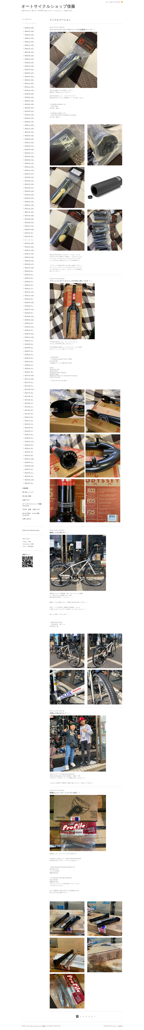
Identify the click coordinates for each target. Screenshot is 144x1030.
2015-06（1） (29, 472)
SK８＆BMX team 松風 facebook (31, 514)
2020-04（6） (29, 278)
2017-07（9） (29, 392)
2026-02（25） (29, 34)
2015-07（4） (29, 469)
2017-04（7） (29, 403)
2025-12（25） (29, 41)
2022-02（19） (29, 201)
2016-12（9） (29, 417)
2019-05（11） (29, 316)
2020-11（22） (29, 253)
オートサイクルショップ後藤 (48, 6)
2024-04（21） (29, 111)
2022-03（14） (29, 198)
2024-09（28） (29, 93)
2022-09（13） (29, 177)
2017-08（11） (29, 389)
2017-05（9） (29, 399)
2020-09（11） (29, 260)
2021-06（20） (29, 229)
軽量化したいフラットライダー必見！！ (65, 793)
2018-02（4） (29, 368)
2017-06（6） (29, 396)
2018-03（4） (29, 365)
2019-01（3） (29, 330)
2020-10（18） (29, 257)
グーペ (114, 1026)
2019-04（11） (29, 319)
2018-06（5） (29, 354)
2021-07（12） (29, 226)
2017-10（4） (29, 382)
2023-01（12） (29, 163)
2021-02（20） (29, 243)
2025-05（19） (29, 66)
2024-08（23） (29, 97)
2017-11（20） (29, 378)
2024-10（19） (29, 90)
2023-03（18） (29, 156)
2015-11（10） (29, 458)
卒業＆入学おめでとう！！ (60, 713)
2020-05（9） (29, 274)
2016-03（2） (29, 448)
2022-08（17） (29, 180)
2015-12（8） (29, 455)
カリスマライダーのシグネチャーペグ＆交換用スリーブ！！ (72, 30)
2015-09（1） (29, 462)
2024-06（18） (29, 104)
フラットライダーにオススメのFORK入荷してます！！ (71, 281)
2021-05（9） (29, 232)
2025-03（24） (29, 73)
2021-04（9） (29, 236)
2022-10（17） (29, 173)
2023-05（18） (29, 149)
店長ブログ (26, 500)
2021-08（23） (29, 222)
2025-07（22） (29, 59)
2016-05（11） (29, 441)
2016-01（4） (29, 451)
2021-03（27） (29, 239)
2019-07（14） (29, 309)
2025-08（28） (29, 55)
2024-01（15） (29, 121)
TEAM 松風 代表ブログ (31, 509)
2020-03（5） (29, 281)
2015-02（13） (29, 479)
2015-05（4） (29, 476)
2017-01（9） (29, 413)
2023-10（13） (29, 132)
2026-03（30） (29, 31)
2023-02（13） (29, 159)
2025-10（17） (29, 48)
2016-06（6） (29, 438)
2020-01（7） (29, 288)
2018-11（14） (29, 337)
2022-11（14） (29, 170)
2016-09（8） (29, 427)
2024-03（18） (29, 114)
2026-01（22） (29, 38)
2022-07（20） (29, 184)
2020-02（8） (29, 285)
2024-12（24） (29, 83)
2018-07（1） (29, 351)
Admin (120, 1026)
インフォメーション (29, 23)
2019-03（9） (29, 323)
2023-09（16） (29, 135)
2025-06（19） (29, 62)
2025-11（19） (29, 45)
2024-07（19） (29, 100)
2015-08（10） (29, 465)
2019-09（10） (29, 302)
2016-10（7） (29, 424)
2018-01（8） (29, 372)
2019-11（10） (29, 295)
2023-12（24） (29, 125)
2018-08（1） (29, 347)
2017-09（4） (29, 385)
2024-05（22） (29, 107)
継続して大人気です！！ (59, 532)
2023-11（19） (29, 128)
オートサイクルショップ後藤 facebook (32, 505)
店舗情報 (25, 488)
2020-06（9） (29, 271)
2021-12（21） (29, 208)
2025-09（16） (29, 52)
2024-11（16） (29, 86)
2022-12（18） (29, 166)
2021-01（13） (29, 246)
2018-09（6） (29, 344)
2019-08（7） (29, 305)
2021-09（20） (29, 219)
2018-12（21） (29, 333)
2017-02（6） (29, 410)
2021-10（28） (29, 215)
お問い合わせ (26, 519)
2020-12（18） (29, 250)
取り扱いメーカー (28, 492)
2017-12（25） (29, 375)
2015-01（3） (29, 483)
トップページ (26, 19)
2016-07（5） (29, 434)
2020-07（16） (29, 267)
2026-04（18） (29, 27)
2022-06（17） (29, 187)
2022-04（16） (29, 194)
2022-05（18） (29, 191)
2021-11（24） (29, 212)
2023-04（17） (29, 153)
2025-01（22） (29, 80)
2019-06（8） (29, 312)
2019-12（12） (29, 292)
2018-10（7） (29, 340)
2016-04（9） (29, 445)
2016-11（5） (29, 420)
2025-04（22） (29, 69)
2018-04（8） (29, 361)
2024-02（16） (29, 118)
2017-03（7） (29, 406)
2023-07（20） (29, 142)
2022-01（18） (29, 205)
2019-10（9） (29, 299)
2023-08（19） (29, 139)
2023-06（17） (29, 146)
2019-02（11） (29, 326)
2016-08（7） (29, 431)
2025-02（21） (29, 76)
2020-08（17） (29, 264)
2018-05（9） (29, 358)
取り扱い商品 (26, 496)
